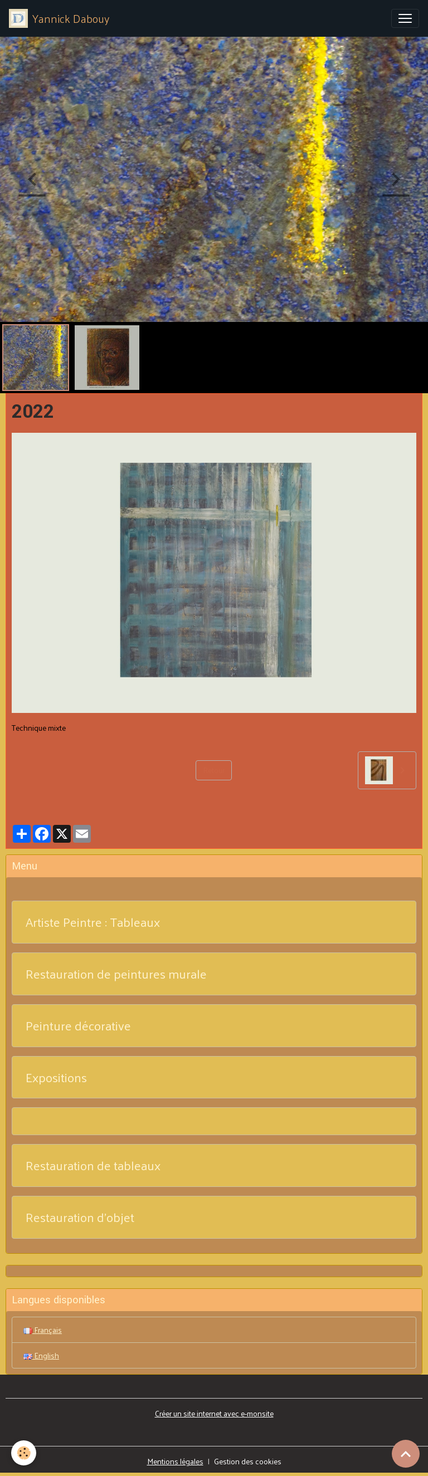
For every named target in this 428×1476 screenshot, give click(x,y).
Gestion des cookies (247, 1461)
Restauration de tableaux (93, 1165)
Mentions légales (175, 1461)
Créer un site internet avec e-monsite (214, 1413)
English (41, 1355)
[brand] (59, 18)
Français (42, 1330)
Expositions (56, 1077)
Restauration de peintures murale (116, 973)
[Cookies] (23, 1452)
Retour (214, 770)
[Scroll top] (406, 1454)
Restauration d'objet (80, 1217)
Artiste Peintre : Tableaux (93, 922)
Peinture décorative (78, 1025)
